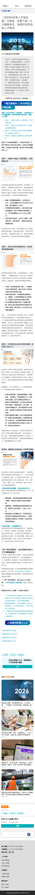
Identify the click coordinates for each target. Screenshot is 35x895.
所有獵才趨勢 (5, 11)
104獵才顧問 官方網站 (8, 630)
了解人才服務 (5, 863)
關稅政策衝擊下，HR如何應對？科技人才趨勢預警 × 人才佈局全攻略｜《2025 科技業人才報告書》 (19, 605)
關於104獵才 (5, 884)
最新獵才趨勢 (5, 876)
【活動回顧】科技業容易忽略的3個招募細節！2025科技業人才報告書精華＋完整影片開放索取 (19, 613)
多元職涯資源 (5, 866)
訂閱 (17, 826)
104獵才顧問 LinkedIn (9, 637)
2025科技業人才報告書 (22, 571)
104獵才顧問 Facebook (9, 634)
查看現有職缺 (5, 860)
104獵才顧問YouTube (8, 641)
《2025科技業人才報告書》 (13, 583)
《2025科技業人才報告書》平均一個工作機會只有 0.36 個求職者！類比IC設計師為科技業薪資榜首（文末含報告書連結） (19, 598)
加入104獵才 (5, 887)
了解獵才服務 (5, 874)
